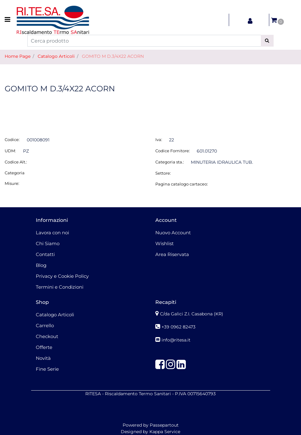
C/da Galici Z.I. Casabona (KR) (191, 314)
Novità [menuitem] (43, 358)
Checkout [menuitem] (47, 336)
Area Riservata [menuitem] (172, 254)
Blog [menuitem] (41, 265)
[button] (267, 41)
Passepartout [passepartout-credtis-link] (164, 425)
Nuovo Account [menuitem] (173, 233)
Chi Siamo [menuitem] (47, 243)
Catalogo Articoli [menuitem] (55, 315)
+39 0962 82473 (178, 327)
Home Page (18, 56)
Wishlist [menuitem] (164, 243)
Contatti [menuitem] (45, 254)
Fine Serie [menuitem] (47, 369)
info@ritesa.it (176, 340)
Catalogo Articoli (56, 56)
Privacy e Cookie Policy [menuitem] (62, 276)
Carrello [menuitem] (45, 325)
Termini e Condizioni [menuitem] (59, 287)
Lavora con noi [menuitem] (52, 233)
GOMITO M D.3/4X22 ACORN (113, 56)
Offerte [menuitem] (44, 347)
